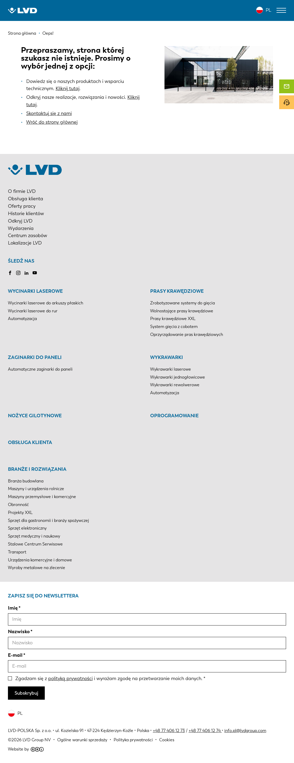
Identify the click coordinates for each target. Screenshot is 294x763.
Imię (13, 608)
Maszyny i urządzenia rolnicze (36, 488)
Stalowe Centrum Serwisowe (35, 544)
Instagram (18, 273)
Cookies (166, 739)
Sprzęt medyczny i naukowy (34, 536)
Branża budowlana (25, 480)
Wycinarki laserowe (35, 291)
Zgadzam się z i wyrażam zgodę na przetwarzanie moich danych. (108, 678)
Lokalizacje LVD (25, 243)
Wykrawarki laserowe (170, 369)
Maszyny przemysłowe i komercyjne (42, 496)
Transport (17, 551)
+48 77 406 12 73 (169, 730)
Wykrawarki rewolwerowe (174, 384)
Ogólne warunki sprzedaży (82, 739)
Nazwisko (19, 632)
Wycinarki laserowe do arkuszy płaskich (45, 302)
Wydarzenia (21, 228)
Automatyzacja (22, 318)
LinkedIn (26, 273)
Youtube (35, 273)
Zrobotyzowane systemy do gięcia (182, 302)
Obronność (18, 504)
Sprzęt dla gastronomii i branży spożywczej (48, 520)
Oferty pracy (21, 206)
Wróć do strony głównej (52, 122)
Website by (26, 749)
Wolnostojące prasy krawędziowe (181, 310)
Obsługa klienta (25, 199)
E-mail (15, 655)
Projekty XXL (20, 512)
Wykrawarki (166, 357)
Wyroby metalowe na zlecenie (36, 567)
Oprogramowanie (174, 416)
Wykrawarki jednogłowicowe (177, 377)
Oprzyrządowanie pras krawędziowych (186, 334)
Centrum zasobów (27, 235)
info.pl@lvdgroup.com (245, 730)
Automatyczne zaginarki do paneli (40, 369)
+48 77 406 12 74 (205, 730)
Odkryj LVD (20, 221)
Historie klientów (26, 213)
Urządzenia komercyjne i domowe (40, 559)
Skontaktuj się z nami (49, 113)
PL (268, 10)
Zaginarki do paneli (35, 357)
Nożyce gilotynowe (35, 416)
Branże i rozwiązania (37, 469)
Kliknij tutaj (67, 88)
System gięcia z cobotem (174, 326)
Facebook (10, 273)
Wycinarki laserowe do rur (32, 310)
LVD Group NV (37, 739)
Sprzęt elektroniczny (27, 528)
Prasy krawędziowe (177, 291)
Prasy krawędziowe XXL (172, 318)
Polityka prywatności (133, 739)
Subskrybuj (26, 693)
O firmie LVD (22, 191)
